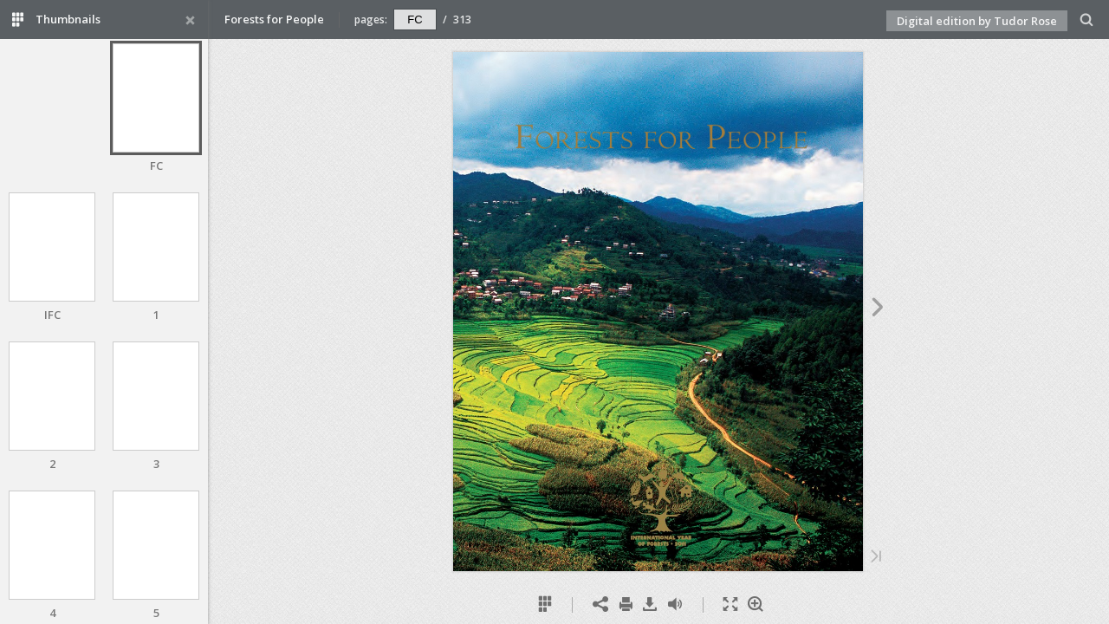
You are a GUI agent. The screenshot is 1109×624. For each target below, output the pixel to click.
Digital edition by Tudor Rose (977, 21)
